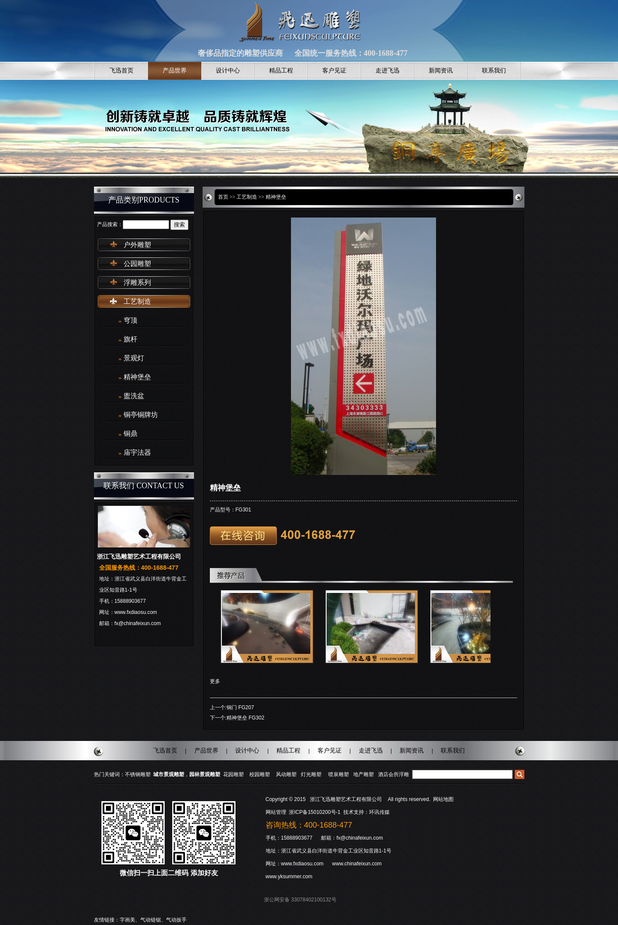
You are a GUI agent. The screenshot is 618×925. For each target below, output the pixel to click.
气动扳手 (176, 920)
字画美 (127, 920)
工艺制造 (137, 301)
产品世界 (175, 70)
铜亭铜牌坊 (141, 414)
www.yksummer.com (289, 877)
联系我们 (494, 70)
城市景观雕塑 (168, 774)
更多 (215, 681)
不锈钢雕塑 (138, 774)
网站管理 (276, 812)
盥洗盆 (134, 395)
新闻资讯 (441, 70)
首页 (223, 197)
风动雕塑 (286, 774)
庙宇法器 (137, 452)
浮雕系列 (137, 282)
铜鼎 (130, 433)
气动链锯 (150, 920)
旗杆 (130, 339)
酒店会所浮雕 (393, 774)
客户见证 (334, 70)
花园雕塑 (233, 774)
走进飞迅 (388, 70)
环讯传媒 (379, 812)
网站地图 (443, 799)
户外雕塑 (137, 244)
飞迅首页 (121, 70)
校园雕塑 (259, 774)
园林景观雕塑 (204, 774)
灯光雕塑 (311, 774)
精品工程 (281, 70)
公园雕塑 (137, 263)
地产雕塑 (363, 774)
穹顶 (130, 320)
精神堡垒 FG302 (245, 718)
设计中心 (228, 70)
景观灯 (134, 358)
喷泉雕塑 (338, 774)
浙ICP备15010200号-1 (315, 812)
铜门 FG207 (240, 707)
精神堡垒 (137, 377)
